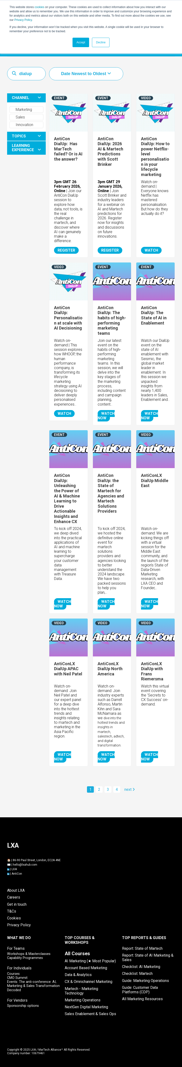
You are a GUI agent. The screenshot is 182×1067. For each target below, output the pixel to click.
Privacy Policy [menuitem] (19, 924)
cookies (39, 7)
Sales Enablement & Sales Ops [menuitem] (90, 1013)
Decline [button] (100, 42)
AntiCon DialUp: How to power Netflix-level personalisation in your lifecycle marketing (155, 156)
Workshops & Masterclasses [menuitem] (28, 954)
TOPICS (19, 136)
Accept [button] (81, 42)
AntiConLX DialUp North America (110, 668)
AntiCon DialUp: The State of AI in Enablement (154, 315)
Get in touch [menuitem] (17, 904)
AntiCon (17, 873)
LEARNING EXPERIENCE (23, 147)
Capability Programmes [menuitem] (25, 958)
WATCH (151, 250)
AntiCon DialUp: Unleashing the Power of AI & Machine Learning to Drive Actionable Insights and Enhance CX (67, 498)
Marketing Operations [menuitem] (82, 1000)
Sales (18, 117)
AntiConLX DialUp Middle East (154, 480)
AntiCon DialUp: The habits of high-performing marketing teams (112, 320)
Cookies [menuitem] (14, 918)
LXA (14, 869)
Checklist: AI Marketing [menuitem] (141, 966)
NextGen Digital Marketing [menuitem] (86, 1006)
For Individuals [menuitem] (19, 968)
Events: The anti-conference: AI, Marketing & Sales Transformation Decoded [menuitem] (33, 986)
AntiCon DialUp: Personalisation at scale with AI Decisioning (68, 317)
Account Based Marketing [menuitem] (86, 967)
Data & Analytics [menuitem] (78, 974)
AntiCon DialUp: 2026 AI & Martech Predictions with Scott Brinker (110, 151)
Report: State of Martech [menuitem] (142, 948)
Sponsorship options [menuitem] (23, 1006)
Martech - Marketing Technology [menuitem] (81, 990)
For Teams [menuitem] (16, 948)
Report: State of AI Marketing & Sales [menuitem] (147, 957)
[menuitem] (77, 953)
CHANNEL (20, 97)
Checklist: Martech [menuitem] (137, 973)
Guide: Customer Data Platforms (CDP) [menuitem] (140, 989)
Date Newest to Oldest (84, 73)
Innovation (22, 124)
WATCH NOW (106, 415)
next (129, 789)
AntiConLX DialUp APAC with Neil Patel (68, 668)
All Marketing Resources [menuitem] (142, 998)
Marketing (21, 109)
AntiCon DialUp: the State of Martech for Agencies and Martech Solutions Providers (111, 493)
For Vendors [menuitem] (17, 1000)
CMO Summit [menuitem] (17, 978)
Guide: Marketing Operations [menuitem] (145, 980)
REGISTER (66, 250)
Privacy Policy (23, 20)
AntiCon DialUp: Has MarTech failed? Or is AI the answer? (68, 148)
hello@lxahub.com (25, 864)
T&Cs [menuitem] (11, 911)
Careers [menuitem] (13, 897)
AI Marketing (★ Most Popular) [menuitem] (90, 960)
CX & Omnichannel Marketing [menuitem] (88, 981)
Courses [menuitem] (13, 974)
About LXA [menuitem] (16, 890)
